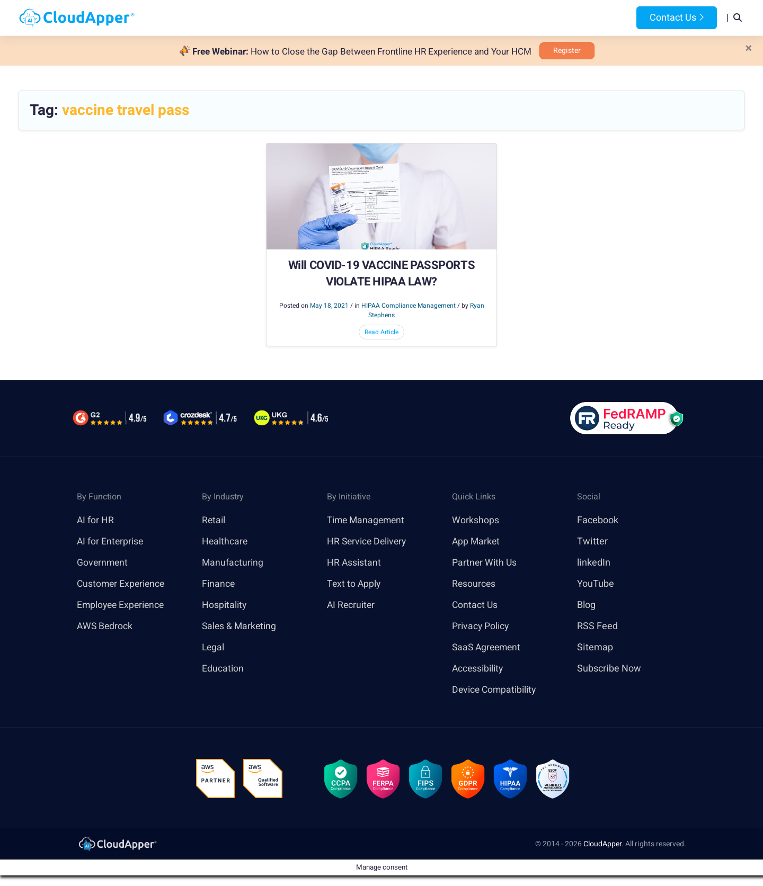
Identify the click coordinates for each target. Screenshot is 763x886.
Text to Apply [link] (355, 584)
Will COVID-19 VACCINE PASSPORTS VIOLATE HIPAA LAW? (381, 274)
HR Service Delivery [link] (368, 541)
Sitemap (595, 647)
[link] (117, 845)
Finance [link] (219, 584)
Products (297, 18)
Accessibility (479, 668)
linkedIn (593, 563)
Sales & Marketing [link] (240, 626)
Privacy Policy (481, 626)
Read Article (381, 332)
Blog (521, 18)
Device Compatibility (496, 690)
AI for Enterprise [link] (111, 541)
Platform (357, 18)
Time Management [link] (368, 520)
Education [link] (223, 668)
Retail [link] (214, 520)
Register (567, 50)
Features (417, 18)
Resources (473, 18)
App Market (476, 541)
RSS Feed (597, 626)
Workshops (475, 520)
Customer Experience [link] (122, 584)
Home (250, 18)
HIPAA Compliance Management (408, 305)
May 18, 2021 (329, 305)
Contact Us (676, 18)
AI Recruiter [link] (352, 605)
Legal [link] (213, 647)
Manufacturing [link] (233, 563)
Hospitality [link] (225, 605)
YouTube (595, 584)
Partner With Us (485, 563)
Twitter (592, 541)
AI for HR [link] (95, 520)
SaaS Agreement (488, 647)
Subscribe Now (609, 668)
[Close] (748, 48)
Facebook (597, 520)
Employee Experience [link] (122, 605)
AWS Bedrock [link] (105, 626)
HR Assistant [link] (354, 563)
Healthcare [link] (225, 541)
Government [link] (103, 563)
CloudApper (602, 845)
